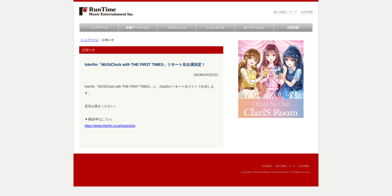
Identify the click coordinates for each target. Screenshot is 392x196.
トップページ (99, 27)
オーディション (254, 27)
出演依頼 (293, 27)
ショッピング (215, 27)
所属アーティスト (138, 27)
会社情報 (307, 12)
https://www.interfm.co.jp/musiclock (110, 126)
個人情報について (285, 12)
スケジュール (177, 27)
